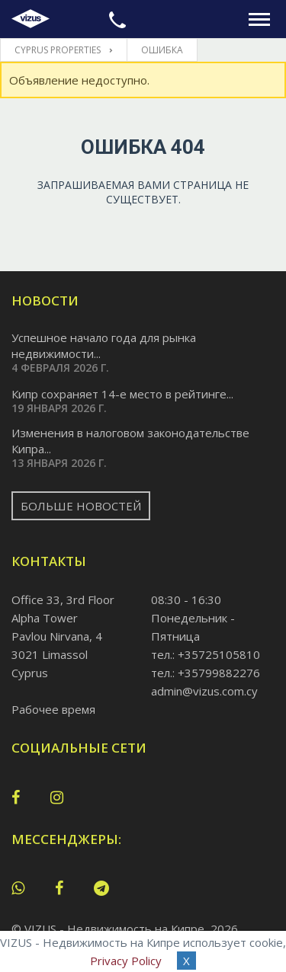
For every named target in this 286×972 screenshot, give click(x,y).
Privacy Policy (126, 960)
